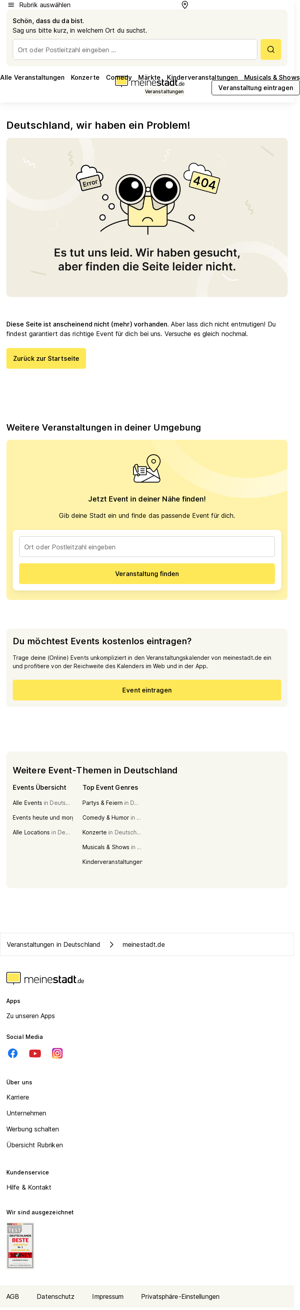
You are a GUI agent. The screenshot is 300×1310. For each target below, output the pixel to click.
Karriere (17, 1097)
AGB (12, 1296)
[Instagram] (57, 1053)
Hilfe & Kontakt (29, 1187)
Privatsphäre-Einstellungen (180, 1296)
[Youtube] (35, 1053)
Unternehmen (26, 1113)
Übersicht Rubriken (34, 1145)
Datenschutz (56, 1296)
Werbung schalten (32, 1129)
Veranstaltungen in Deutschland (53, 944)
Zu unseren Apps (30, 1016)
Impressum (108, 1296)
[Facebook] (12, 1053)
